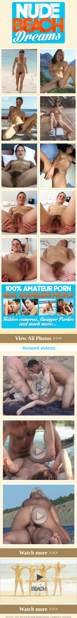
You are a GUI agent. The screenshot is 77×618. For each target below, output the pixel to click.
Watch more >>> (38, 553)
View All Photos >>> (38, 338)
